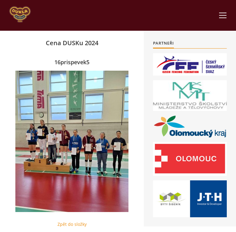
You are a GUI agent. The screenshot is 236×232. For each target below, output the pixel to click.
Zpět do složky (72, 224)
